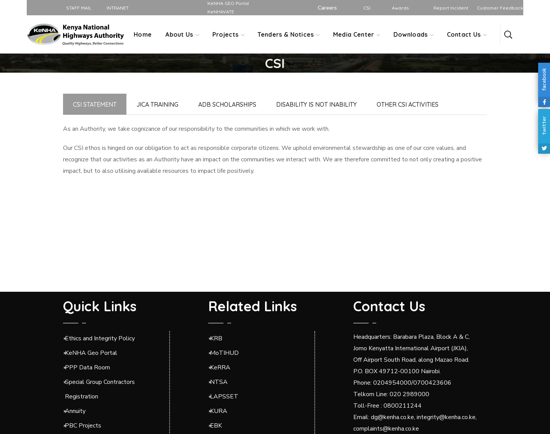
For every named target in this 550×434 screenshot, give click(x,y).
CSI (366, 8)
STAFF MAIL (75, 8)
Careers (327, 7)
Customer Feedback (500, 8)
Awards (400, 8)
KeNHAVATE (220, 12)
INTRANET (115, 8)
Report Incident (451, 8)
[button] (508, 34)
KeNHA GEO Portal (228, 3)
